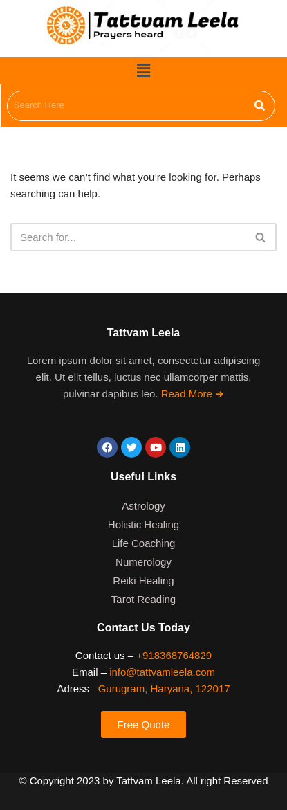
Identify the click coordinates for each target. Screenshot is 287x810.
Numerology (143, 562)
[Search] (128, 237)
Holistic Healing (143, 524)
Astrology (143, 506)
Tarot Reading (143, 599)
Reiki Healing (143, 580)
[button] (143, 70)
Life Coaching (144, 543)
